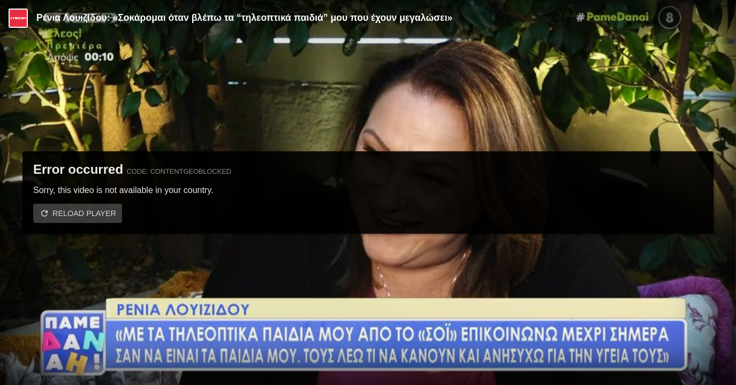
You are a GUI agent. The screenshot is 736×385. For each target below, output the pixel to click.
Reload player (84, 213)
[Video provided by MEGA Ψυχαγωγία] (18, 18)
